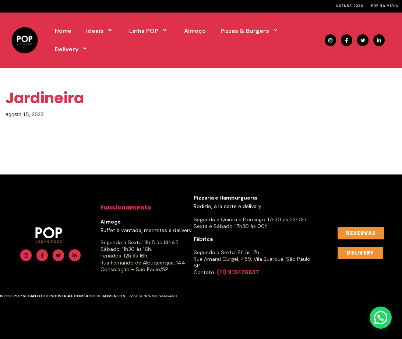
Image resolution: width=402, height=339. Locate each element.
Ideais (100, 31)
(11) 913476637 (238, 272)
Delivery (72, 49)
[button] (381, 318)
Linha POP (149, 31)
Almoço (195, 31)
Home (63, 31)
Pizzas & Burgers (250, 31)
